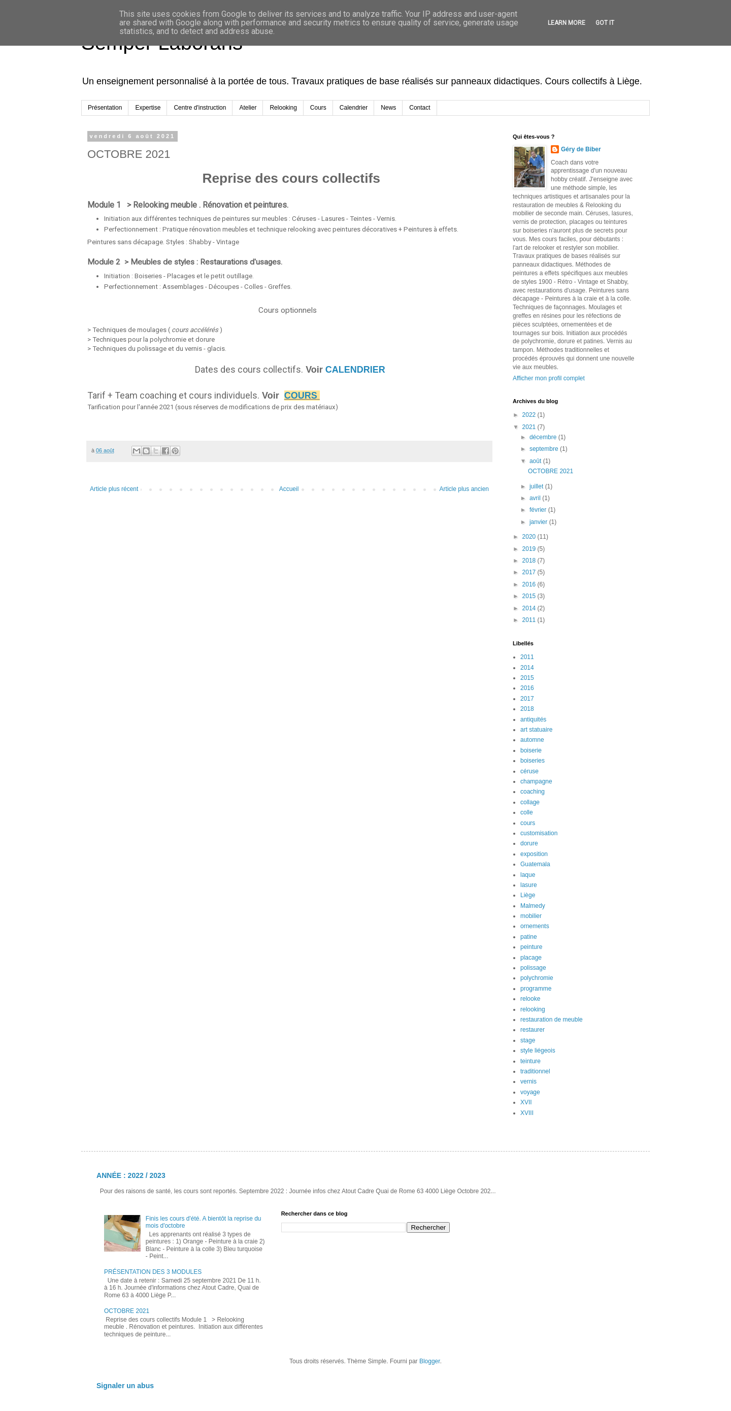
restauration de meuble (551, 1019)
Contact (419, 107)
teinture (530, 1061)
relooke (530, 998)
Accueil (289, 489)
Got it (604, 22)
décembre (543, 437)
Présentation (105, 107)
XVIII (527, 1113)
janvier (539, 522)
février (538, 509)
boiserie (531, 750)
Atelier (247, 107)
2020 (530, 536)
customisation (538, 833)
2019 (530, 548)
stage (527, 1040)
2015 (530, 596)
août (536, 461)
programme (535, 988)
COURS (300, 395)
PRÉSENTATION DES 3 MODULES (153, 1271)
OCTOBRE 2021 (550, 471)
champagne (536, 781)
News (388, 107)
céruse (529, 771)
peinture (531, 946)
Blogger (429, 1361)
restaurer (532, 1029)
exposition (534, 854)
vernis (528, 1081)
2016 (530, 584)
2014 (530, 608)
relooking (532, 1009)
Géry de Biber (581, 149)
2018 (530, 560)
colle (526, 812)
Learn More (566, 22)
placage (531, 957)
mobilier (531, 916)
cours (527, 823)
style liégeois (537, 1050)
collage (530, 802)
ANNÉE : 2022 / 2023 (130, 1175)
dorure (529, 843)
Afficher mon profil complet (549, 378)
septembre (544, 448)
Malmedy (532, 905)
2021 (530, 427)
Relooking (283, 107)
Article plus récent (114, 489)
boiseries (532, 760)
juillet (537, 486)
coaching (532, 791)
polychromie (536, 977)
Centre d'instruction (200, 107)
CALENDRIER (356, 370)
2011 (530, 620)
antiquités (533, 719)
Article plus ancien (464, 489)
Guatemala (535, 864)
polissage (533, 967)
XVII (526, 1102)
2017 (530, 572)
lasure (528, 885)
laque (527, 874)
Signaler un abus (125, 1386)
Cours (318, 107)
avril (535, 498)
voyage (530, 1092)
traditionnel (535, 1071)
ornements (534, 926)
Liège (527, 895)
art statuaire (536, 729)
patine (528, 936)
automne (532, 739)
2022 (530, 414)
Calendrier (354, 107)
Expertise (147, 107)
